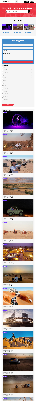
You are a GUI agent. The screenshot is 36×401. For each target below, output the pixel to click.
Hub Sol (11, 399)
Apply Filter (8, 104)
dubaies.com (10, 397)
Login (27, 1)
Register (32, 1)
